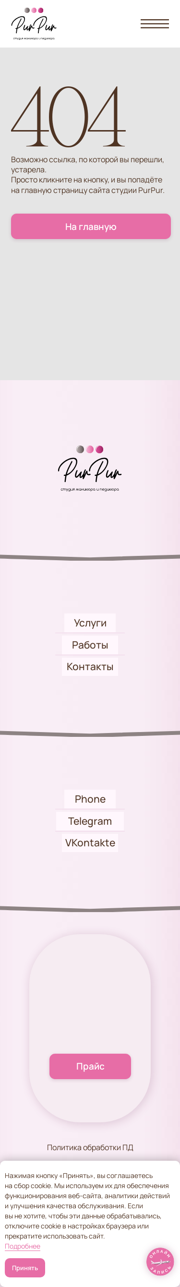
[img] (160, 1262)
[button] (155, 23)
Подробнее (22, 1246)
